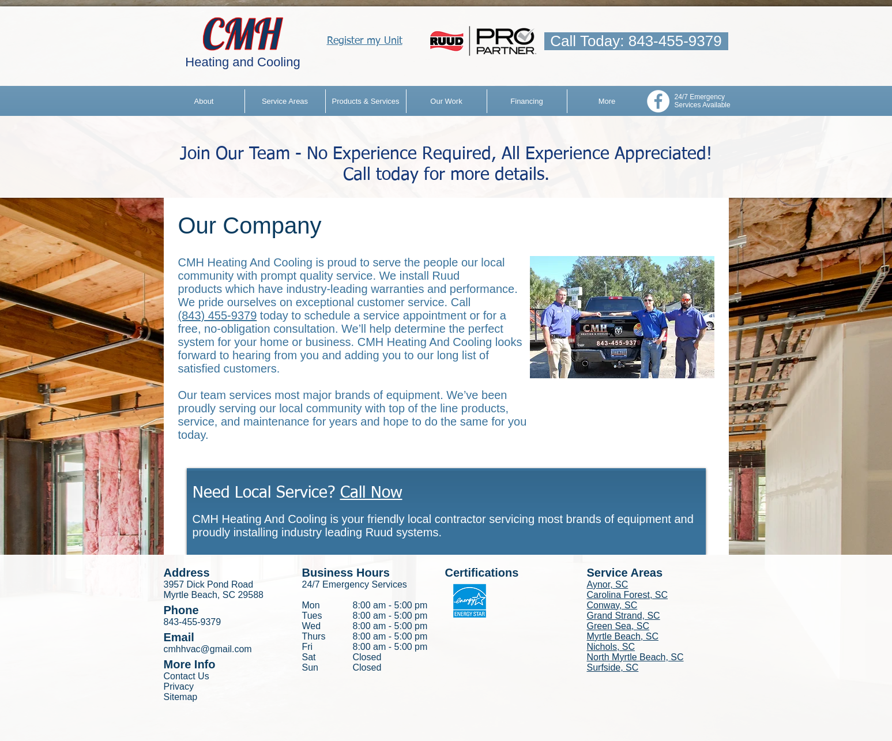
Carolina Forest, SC (627, 595)
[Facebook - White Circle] (658, 101)
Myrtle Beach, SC (622, 636)
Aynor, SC (607, 584)
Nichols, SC (611, 647)
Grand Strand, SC (623, 615)
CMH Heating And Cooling (245, 262)
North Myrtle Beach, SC (635, 657)
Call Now (371, 493)
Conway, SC (612, 605)
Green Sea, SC (618, 626)
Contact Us (186, 676)
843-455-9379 (192, 622)
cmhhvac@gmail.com (208, 649)
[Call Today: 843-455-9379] (636, 41)
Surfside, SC (613, 667)
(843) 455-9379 (217, 315)
